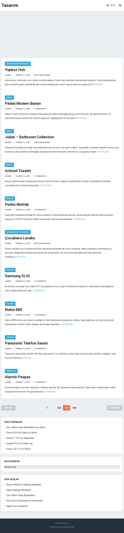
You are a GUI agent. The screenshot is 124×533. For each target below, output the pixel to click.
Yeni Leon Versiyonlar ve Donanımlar (24, 500)
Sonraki (115, 407)
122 (59, 407)
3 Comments (40, 109)
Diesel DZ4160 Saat (16, 432)
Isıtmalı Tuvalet (18, 171)
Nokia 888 (13, 309)
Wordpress (54, 527)
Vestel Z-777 (13, 438)
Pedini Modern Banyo (23, 103)
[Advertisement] (62, 32)
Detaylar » (97, 84)
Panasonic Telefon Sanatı (26, 343)
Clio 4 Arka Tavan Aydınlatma (20, 427)
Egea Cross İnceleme (17, 506)
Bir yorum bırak (42, 75)
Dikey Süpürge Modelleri (18, 490)
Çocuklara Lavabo (20, 238)
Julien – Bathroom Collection (29, 137)
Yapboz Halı (15, 70)
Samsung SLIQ (17, 276)
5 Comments (40, 176)
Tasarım (9, 5)
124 (74, 407)
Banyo (9, 98)
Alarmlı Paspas (17, 377)
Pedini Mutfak (17, 204)
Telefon (10, 270)
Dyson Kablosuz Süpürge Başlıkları (23, 484)
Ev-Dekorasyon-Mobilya (17, 64)
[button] (111, 5)
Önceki (8, 407)
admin (8, 75)
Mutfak (10, 199)
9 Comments (40, 315)
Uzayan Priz (12, 443)
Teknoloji (11, 371)
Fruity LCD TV (13, 448)
